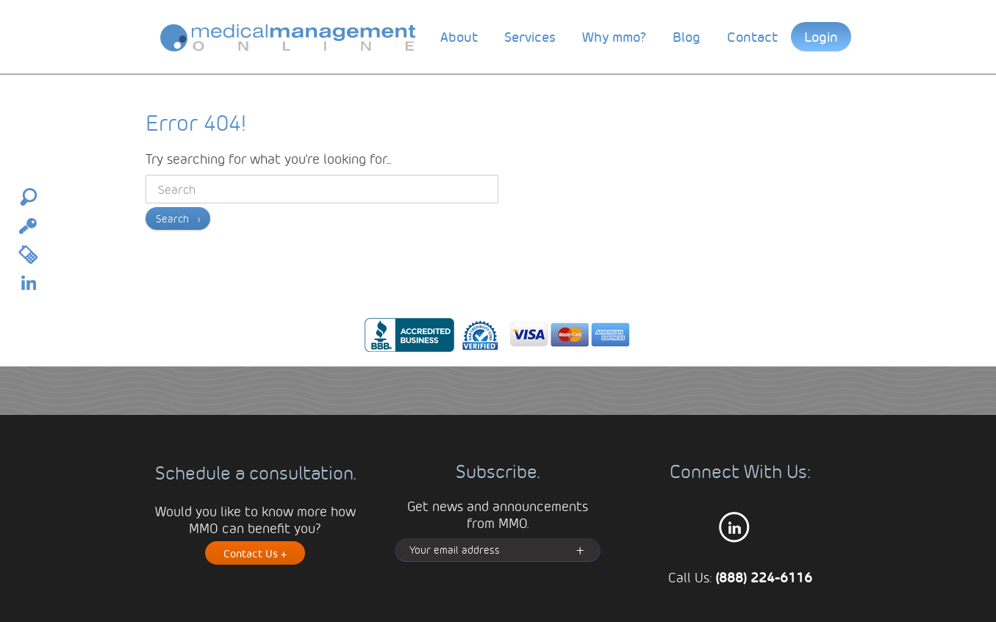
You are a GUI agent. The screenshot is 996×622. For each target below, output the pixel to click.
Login (821, 36)
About (459, 36)
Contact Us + (255, 553)
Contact (752, 36)
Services (530, 36)
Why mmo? (614, 36)
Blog (687, 36)
